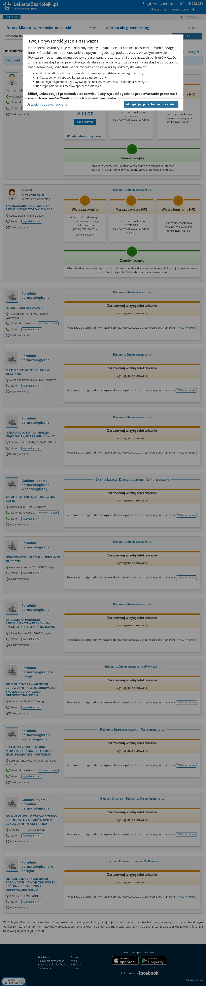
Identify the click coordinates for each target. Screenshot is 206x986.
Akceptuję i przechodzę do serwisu (151, 104)
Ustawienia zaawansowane (47, 104)
